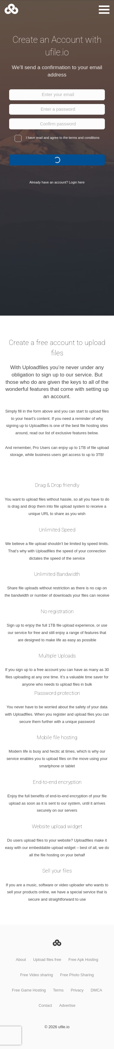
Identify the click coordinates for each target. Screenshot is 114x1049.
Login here (77, 182)
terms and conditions (84, 137)
